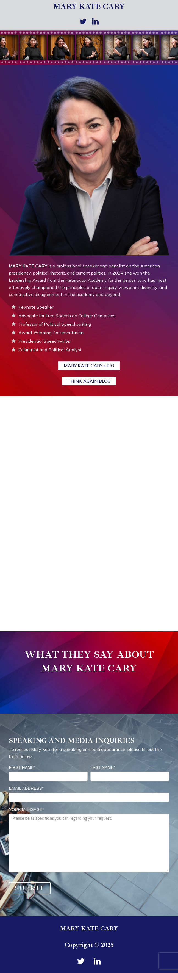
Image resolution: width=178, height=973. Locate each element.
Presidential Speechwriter (44, 341)
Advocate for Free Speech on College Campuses (66, 315)
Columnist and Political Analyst (50, 349)
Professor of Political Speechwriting (54, 324)
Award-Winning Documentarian (51, 332)
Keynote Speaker (35, 307)
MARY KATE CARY (89, 6)
